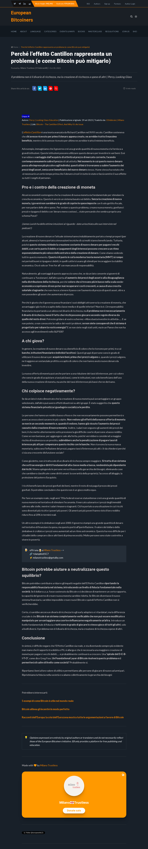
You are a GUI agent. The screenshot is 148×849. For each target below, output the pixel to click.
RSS (88, 4)
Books (81, 31)
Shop (135, 31)
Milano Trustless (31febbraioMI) (34, 68)
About (23, 31)
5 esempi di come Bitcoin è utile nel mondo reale (48, 700)
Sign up (107, 4)
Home (14, 31)
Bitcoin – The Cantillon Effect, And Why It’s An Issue (59, 124)
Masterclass (95, 31)
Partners (117, 4)
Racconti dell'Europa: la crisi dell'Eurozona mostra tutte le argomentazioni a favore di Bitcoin (73, 717)
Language (35, 31)
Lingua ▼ (26, 116)
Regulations (112, 31)
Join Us (125, 31)
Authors (97, 4)
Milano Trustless (52, 550)
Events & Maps (67, 31)
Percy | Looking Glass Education (43, 120)
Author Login (130, 4)
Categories (50, 31)
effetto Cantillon (32, 132)
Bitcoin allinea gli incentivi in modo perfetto (45, 709)
